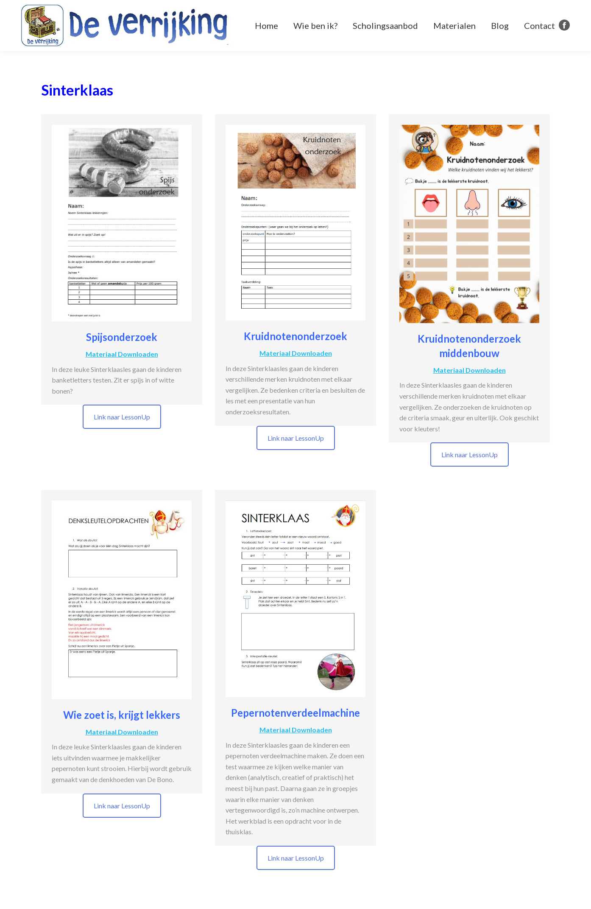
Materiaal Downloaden (122, 354)
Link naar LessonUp (122, 417)
